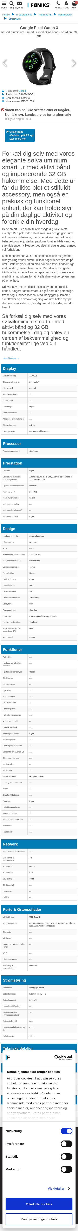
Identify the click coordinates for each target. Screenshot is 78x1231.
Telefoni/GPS (44, 14)
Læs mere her (17, 138)
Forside (6, 14)
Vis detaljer (56, 1188)
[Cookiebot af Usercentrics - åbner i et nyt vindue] (55, 1058)
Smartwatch (15, 19)
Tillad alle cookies (39, 1204)
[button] (11, 358)
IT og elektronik (24, 14)
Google (23, 90)
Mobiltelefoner (65, 14)
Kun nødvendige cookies (39, 1219)
